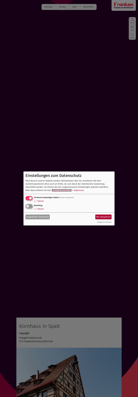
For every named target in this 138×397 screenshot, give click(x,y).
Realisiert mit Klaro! (104, 222)
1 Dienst (39, 201)
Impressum (79, 190)
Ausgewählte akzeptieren (37, 217)
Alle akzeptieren (103, 217)
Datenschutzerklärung (62, 190)
